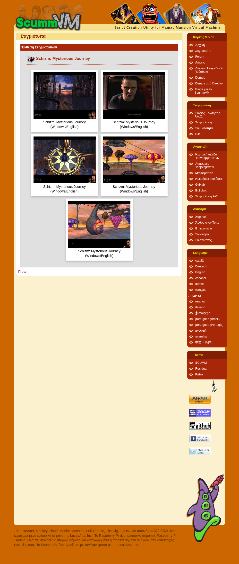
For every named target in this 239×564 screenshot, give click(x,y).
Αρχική (200, 45)
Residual (201, 368)
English (200, 272)
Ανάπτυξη (200, 146)
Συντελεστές (203, 240)
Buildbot (200, 190)
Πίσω (22, 271)
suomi (199, 284)
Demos (200, 77)
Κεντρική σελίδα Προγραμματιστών (207, 156)
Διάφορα (199, 209)
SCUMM (201, 362)
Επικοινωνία (203, 228)
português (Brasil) (207, 319)
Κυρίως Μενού (203, 37)
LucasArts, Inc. (81, 535)
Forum (199, 56)
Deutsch (200, 266)
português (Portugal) (209, 325)
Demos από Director (209, 83)
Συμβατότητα (204, 128)
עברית (192, 295)
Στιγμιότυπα (203, 51)
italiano (200, 307)
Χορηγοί (200, 216)
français (200, 289)
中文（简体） (204, 342)
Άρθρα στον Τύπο (207, 222)
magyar (200, 301)
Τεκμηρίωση (202, 105)
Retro (199, 374)
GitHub (200, 184)
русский (200, 330)
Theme (198, 355)
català (199, 260)
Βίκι (197, 134)
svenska (201, 336)
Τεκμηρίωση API (206, 196)
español (200, 278)
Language (200, 253)
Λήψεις (200, 62)
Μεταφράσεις (204, 173)
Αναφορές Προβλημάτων (204, 165)
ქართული (202, 313)
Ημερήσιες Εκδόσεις (209, 179)
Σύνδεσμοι (202, 234)
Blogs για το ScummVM (203, 91)
